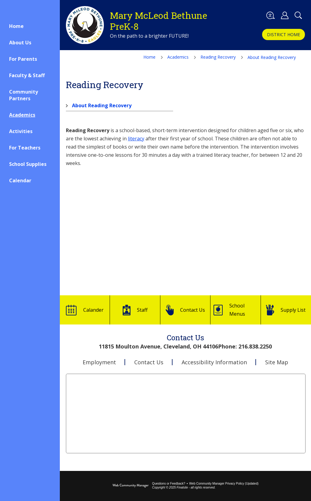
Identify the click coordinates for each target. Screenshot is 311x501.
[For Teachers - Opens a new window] (30, 147)
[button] (270, 15)
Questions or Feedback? (168, 483)
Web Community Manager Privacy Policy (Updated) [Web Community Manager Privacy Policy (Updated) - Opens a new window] (223, 483)
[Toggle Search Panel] (298, 15)
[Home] (30, 26)
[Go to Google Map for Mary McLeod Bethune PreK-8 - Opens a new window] (185, 413)
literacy (136, 138)
